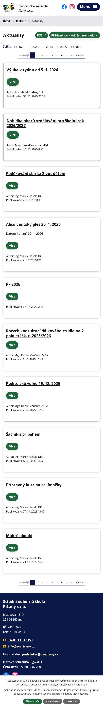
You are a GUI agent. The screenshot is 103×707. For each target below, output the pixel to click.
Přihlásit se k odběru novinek (74, 35)
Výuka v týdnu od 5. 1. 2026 (32, 69)
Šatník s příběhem (23, 433)
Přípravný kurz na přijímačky (33, 484)
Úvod (6, 20)
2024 (49, 46)
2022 (21, 46)
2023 (35, 46)
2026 (77, 46)
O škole (21, 20)
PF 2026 (13, 283)
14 (62, 54)
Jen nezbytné (53, 701)
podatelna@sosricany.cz (40, 653)
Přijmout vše (33, 701)
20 (72, 54)
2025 (63, 46)
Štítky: (7, 46)
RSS (40, 35)
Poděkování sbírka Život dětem (35, 172)
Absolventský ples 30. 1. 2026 (33, 223)
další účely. (81, 684)
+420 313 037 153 (20, 639)
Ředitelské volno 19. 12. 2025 (33, 382)
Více (13, 81)
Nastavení (71, 701)
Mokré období (19, 534)
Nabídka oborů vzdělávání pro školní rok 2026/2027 (45, 122)
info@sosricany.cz (21, 645)
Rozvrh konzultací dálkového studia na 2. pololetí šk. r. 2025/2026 (45, 333)
